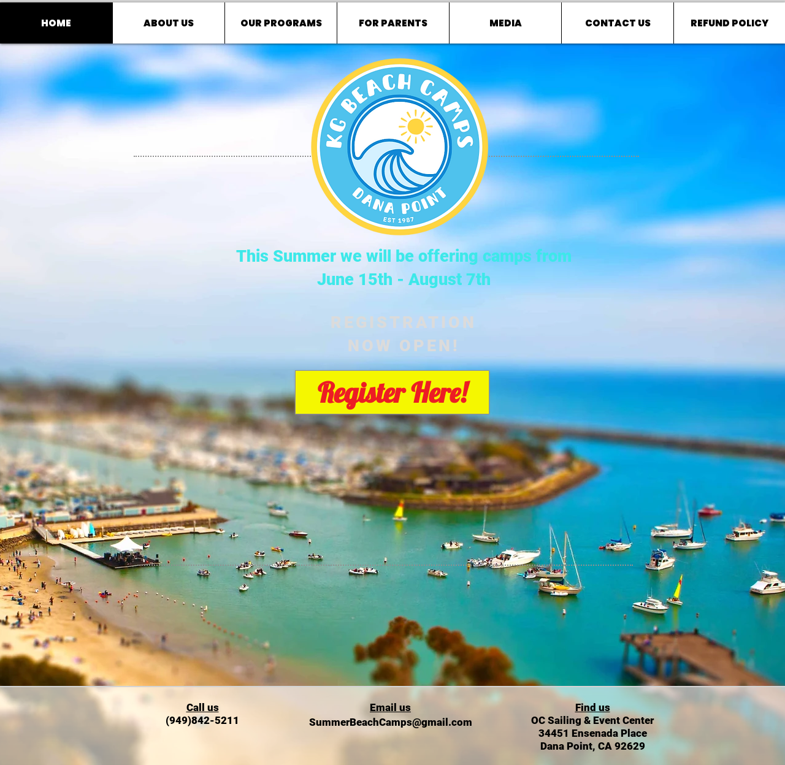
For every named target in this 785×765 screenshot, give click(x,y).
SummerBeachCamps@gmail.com (390, 722)
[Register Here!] (392, 392)
